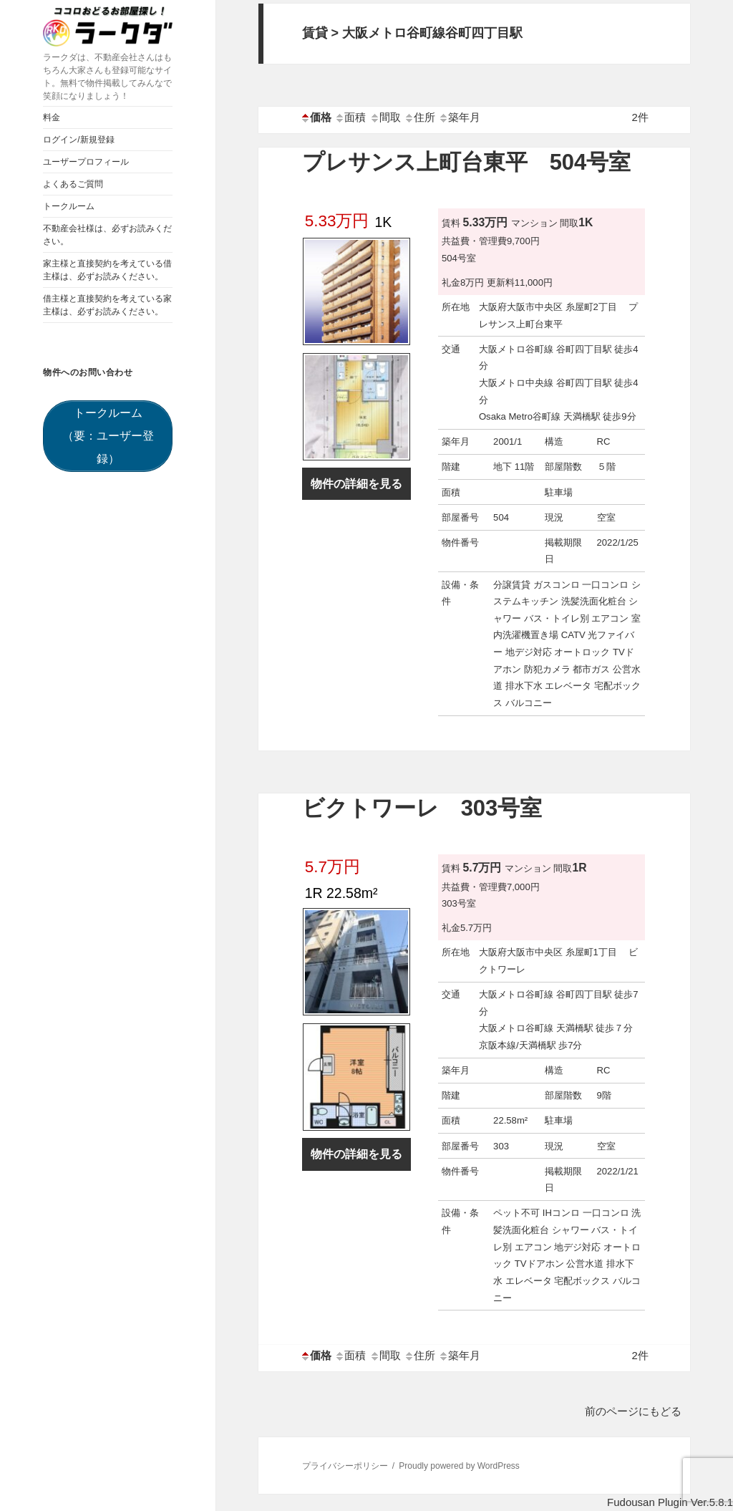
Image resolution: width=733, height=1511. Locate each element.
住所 (419, 117)
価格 (315, 117)
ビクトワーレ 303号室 (422, 808)
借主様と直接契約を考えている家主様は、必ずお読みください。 (107, 305)
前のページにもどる (633, 1411)
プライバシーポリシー (345, 1466)
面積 (350, 117)
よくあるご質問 (73, 184)
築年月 (459, 117)
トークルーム (68, 206)
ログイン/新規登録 (78, 140)
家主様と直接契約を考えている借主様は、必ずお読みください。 (107, 270)
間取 (385, 117)
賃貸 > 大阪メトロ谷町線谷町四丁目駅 (412, 33)
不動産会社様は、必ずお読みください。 (107, 234)
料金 (51, 117)
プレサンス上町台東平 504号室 (466, 162)
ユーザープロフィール (86, 162)
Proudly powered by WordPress (459, 1466)
